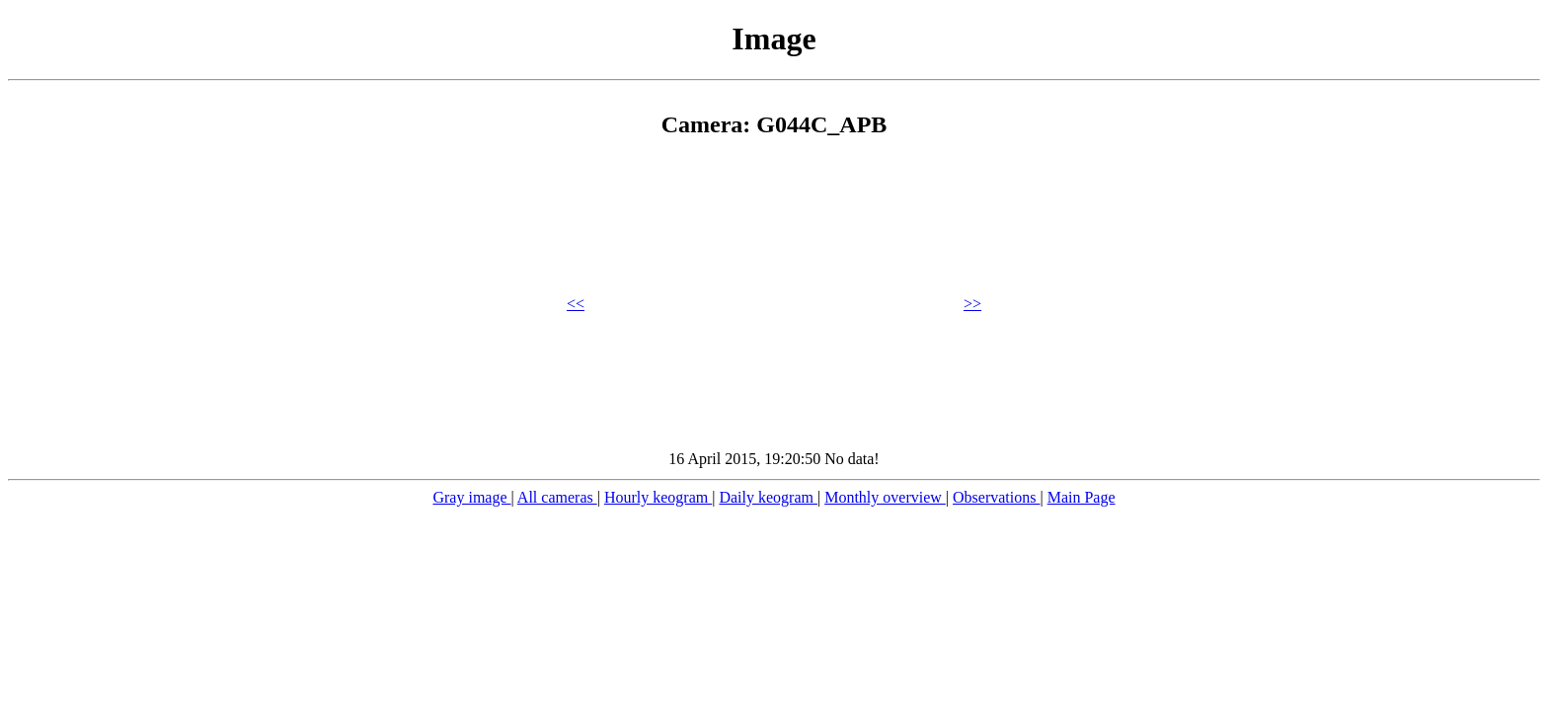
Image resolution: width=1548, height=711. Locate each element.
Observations (996, 497)
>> (972, 303)
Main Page (1081, 497)
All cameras (557, 497)
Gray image (471, 497)
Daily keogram (768, 497)
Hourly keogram (658, 497)
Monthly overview (885, 497)
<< (575, 303)
